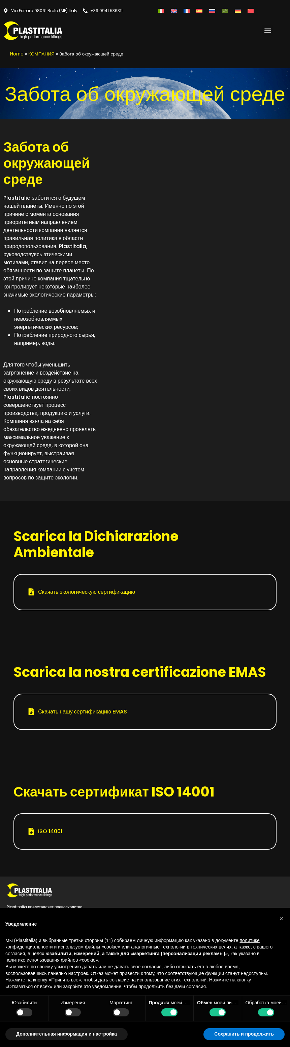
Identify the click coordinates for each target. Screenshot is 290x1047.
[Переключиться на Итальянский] (161, 10)
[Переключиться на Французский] (186, 10)
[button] (267, 30)
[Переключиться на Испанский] (199, 10)
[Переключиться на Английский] (173, 10)
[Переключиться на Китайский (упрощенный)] (250, 10)
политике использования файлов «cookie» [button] (51, 960)
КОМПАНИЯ (41, 54)
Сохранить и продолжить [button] (244, 1034)
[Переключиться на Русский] (212, 10)
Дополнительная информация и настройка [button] (66, 1034)
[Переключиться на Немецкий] (237, 10)
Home (17, 54)
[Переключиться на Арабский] (225, 10)
